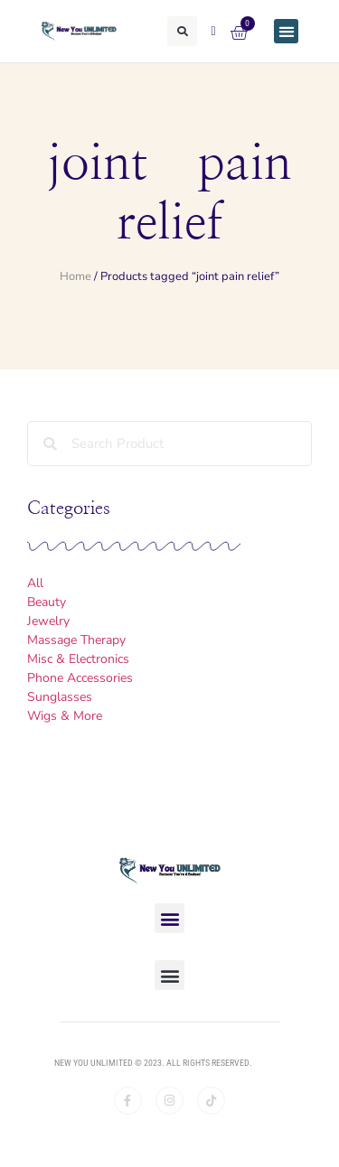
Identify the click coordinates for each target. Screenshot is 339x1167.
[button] (182, 31)
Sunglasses (59, 696)
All (35, 583)
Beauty (46, 602)
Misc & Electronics (78, 659)
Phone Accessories (80, 677)
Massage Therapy (76, 640)
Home (75, 276)
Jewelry (48, 621)
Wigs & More (64, 715)
